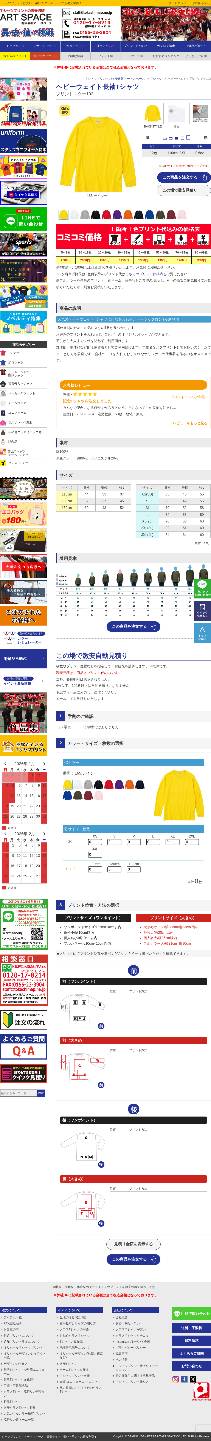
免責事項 (122, 1353)
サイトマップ (177, 3)
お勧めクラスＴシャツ (75, 1335)
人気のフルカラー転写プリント (25, 1413)
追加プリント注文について (22, 1341)
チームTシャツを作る (74, 1369)
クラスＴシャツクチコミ (132, 1335)
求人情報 (122, 1359)
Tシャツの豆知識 (71, 1341)
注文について (106, 46)
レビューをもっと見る (190, 423)
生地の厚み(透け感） (74, 1317)
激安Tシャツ (68, 1363)
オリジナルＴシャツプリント (23, 1347)
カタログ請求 (166, 46)
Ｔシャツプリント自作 (75, 1375)
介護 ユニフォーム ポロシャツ (80, 1381)
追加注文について (45, 56)
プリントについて (136, 46)
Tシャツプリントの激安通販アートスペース (115, 78)
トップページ (15, 46)
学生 (67, 727)
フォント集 (105, 56)
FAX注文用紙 (12, 1323)
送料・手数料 (191, 1328)
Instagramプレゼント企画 (133, 1341)
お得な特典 (75, 56)
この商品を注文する (180, 177)
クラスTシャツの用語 (74, 1329)
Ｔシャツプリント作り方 (132, 1381)
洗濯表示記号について (75, 1347)
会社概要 (122, 1317)
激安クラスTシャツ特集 (20, 1407)
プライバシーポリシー (131, 1347)
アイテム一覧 (13, 1317)
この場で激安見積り (179, 190)
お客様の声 (11, 1329)
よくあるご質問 (192, 1353)
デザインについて (45, 46)
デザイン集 (135, 56)
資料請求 (192, 1340)
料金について (76, 46)
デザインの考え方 (16, 1363)
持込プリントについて (19, 1335)
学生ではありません (102, 727)
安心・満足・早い (128, 1323)
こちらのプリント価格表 (144, 274)
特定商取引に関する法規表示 (135, 1375)
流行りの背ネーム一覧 (19, 1419)
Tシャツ (156, 78)
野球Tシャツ (12, 1401)
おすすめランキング (166, 56)
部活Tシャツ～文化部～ (20, 1379)
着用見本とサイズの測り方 (78, 1323)
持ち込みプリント (15, 56)
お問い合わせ (202, 3)
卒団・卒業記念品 (16, 1385)
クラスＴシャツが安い (131, 1329)
